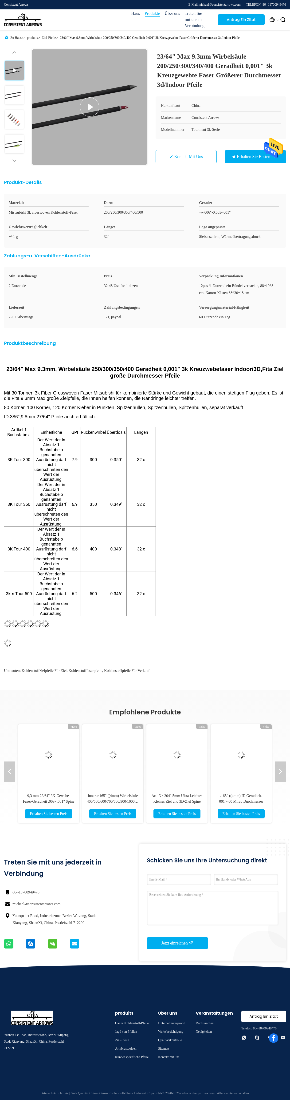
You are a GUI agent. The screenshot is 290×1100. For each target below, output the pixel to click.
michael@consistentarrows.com (36, 904)
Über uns (172, 13)
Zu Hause (16, 38)
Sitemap (163, 1048)
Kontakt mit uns (188, 156)
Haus (135, 13)
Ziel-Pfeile (49, 38)
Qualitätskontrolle (170, 1040)
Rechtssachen (205, 1023)
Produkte (152, 13)
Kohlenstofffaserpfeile (85, 671)
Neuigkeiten (204, 1031)
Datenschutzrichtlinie (54, 1093)
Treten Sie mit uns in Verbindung (194, 19)
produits (32, 38)
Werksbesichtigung (170, 1031)
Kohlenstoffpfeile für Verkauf (126, 671)
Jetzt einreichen (177, 942)
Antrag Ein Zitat (241, 19)
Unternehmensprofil (171, 1023)
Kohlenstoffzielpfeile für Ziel (44, 671)
